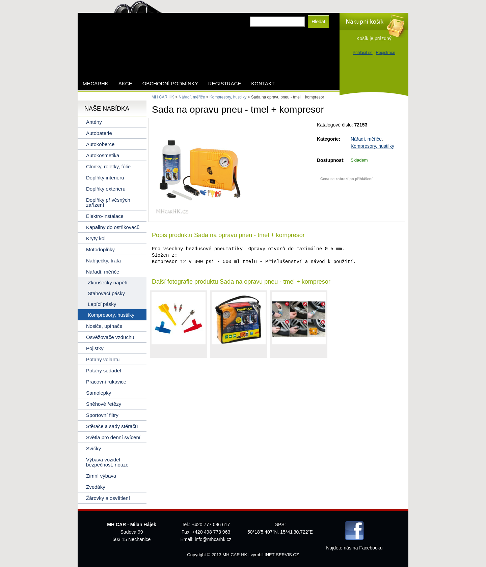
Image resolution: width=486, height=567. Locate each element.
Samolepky (98, 393)
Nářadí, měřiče (366, 139)
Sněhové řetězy (103, 404)
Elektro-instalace (105, 216)
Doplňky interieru (105, 177)
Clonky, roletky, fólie (108, 166)
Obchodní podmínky (170, 83)
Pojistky (95, 348)
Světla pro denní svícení (113, 437)
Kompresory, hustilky (372, 146)
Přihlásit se (363, 52)
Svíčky (93, 448)
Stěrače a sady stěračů (112, 426)
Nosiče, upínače (104, 326)
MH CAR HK (163, 97)
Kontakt (263, 83)
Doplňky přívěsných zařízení (108, 202)
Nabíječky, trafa (103, 260)
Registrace (385, 52)
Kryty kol (96, 238)
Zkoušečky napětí (108, 282)
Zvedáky (95, 487)
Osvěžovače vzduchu (110, 337)
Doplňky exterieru (106, 189)
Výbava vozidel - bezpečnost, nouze (107, 462)
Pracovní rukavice (106, 382)
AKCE (125, 83)
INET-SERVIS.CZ (282, 554)
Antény (94, 122)
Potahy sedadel (103, 370)
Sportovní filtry (102, 415)
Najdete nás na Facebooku (354, 547)
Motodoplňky (100, 249)
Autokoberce (100, 144)
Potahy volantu (102, 359)
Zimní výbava (101, 476)
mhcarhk (95, 83)
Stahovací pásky (106, 293)
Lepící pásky (102, 304)
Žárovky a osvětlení (108, 498)
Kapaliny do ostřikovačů (112, 227)
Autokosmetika (102, 155)
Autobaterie (99, 133)
